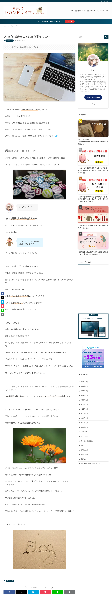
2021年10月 (85, 382)
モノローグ (10, 40)
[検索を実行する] (106, 37)
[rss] (104, 1)
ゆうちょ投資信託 (87, 441)
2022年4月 (84, 409)
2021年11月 (85, 386)
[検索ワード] (93, 37)
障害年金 (84, 459)
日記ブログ (84, 450)
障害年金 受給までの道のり (91, 463)
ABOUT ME (85, 432)
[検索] (107, 1)
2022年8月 (84, 427)
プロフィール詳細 (93, 97)
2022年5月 (84, 413)
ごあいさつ (69, 21)
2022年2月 (84, 400)
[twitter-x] (101, 1)
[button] (9, 592)
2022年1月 (84, 395)
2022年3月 (84, 404)
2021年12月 (85, 391)
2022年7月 (84, 423)
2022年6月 (84, 418)
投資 (82, 445)
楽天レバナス (85, 454)
